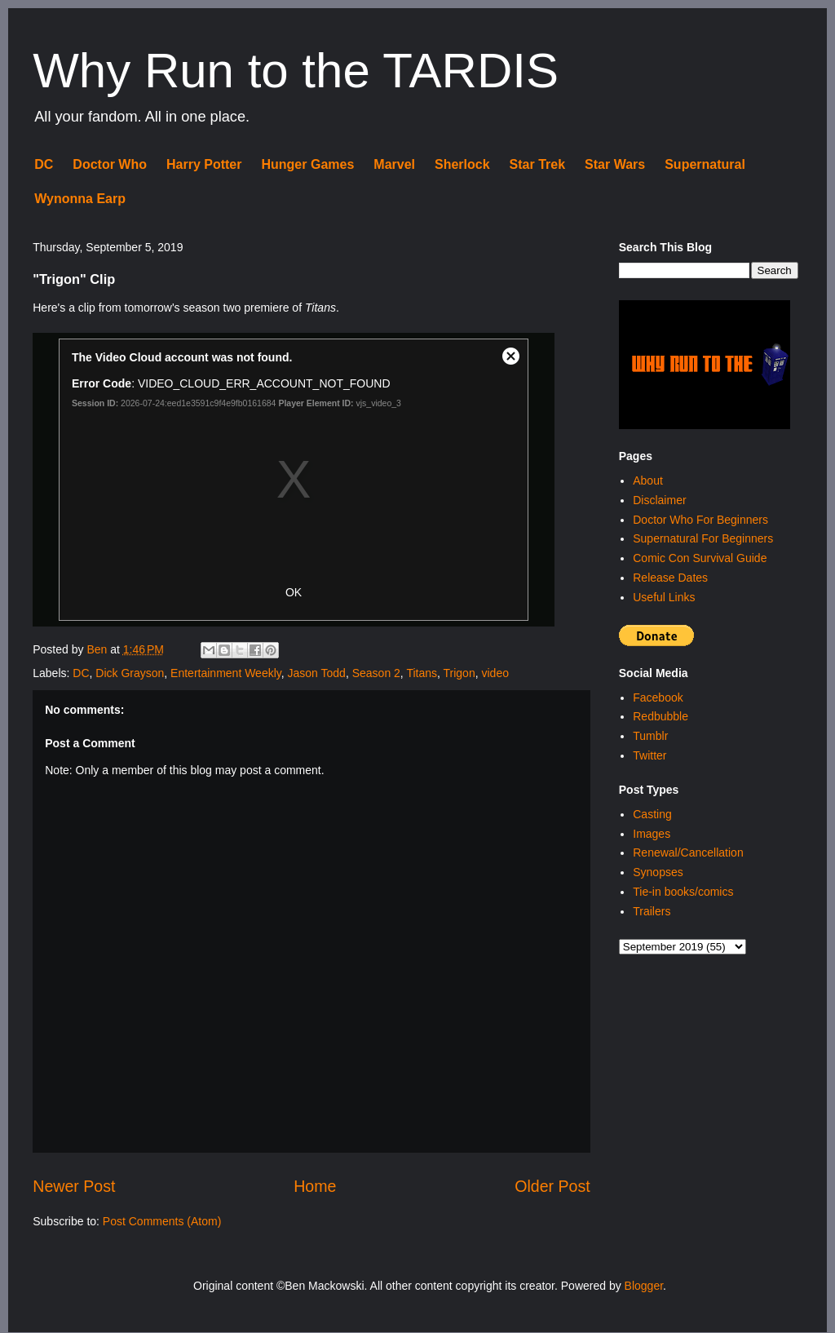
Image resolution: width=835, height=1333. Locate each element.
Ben (98, 649)
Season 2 (376, 673)
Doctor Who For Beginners (700, 519)
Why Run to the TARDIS (296, 70)
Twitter (649, 755)
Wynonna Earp (80, 199)
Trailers (651, 911)
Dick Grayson (129, 673)
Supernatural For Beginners (703, 538)
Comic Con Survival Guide (700, 558)
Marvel (394, 164)
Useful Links (664, 597)
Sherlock (462, 164)
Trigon (459, 673)
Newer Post (74, 1186)
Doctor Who (110, 164)
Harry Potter (203, 164)
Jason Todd (317, 673)
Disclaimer (659, 500)
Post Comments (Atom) (162, 1221)
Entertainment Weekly (225, 673)
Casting (652, 814)
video (494, 673)
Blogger (644, 1285)
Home (315, 1186)
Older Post (552, 1186)
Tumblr (650, 735)
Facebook (658, 697)
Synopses (658, 872)
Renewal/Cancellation (688, 852)
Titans (421, 673)
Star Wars (615, 164)
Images (651, 833)
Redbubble (660, 716)
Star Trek (537, 164)
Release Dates (670, 577)
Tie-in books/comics (683, 891)
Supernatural (705, 164)
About (648, 480)
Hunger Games (307, 164)
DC (43, 164)
